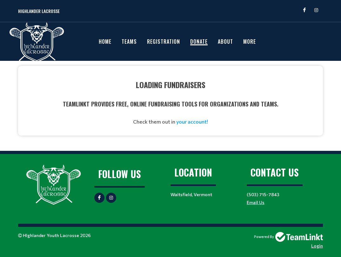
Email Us (255, 202)
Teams (129, 41)
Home (105, 41)
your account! (192, 122)
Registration (163, 41)
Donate (199, 41)
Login (317, 245)
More (249, 41)
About (225, 41)
